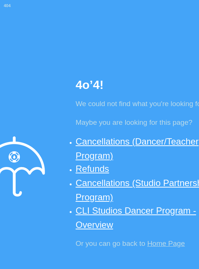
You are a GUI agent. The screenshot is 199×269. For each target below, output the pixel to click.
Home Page (166, 243)
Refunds (92, 169)
